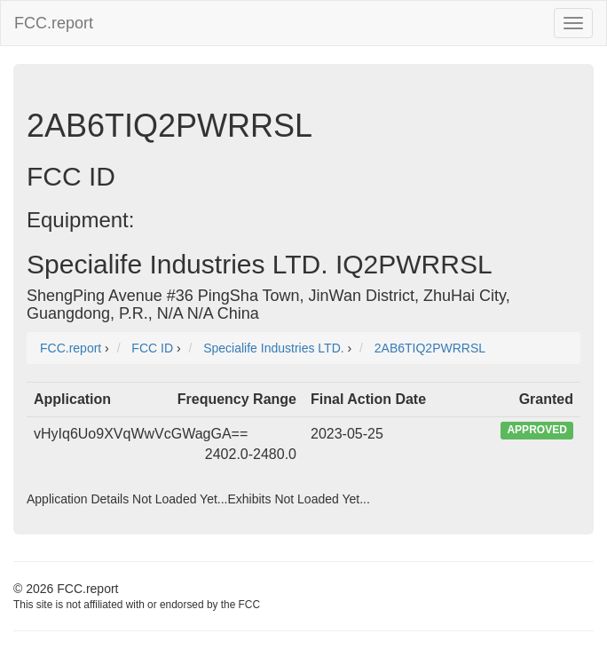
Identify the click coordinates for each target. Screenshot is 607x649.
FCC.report (53, 23)
